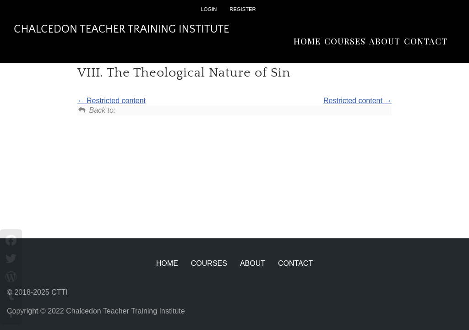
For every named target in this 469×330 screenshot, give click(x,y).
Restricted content (111, 100)
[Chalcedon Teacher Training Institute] (121, 29)
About (384, 41)
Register (242, 9)
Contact (425, 41)
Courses (344, 41)
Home (307, 41)
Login (209, 9)
